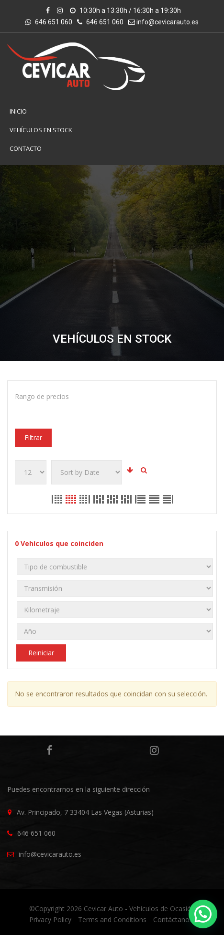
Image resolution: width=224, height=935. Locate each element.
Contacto (26, 148)
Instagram (154, 750)
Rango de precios (42, 396)
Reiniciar (41, 652)
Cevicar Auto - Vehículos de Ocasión (139, 908)
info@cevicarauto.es (167, 22)
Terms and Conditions (112, 919)
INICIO (18, 111)
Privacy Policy (50, 919)
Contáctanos (173, 919)
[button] (203, 914)
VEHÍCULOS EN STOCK (41, 130)
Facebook (49, 750)
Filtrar (33, 437)
